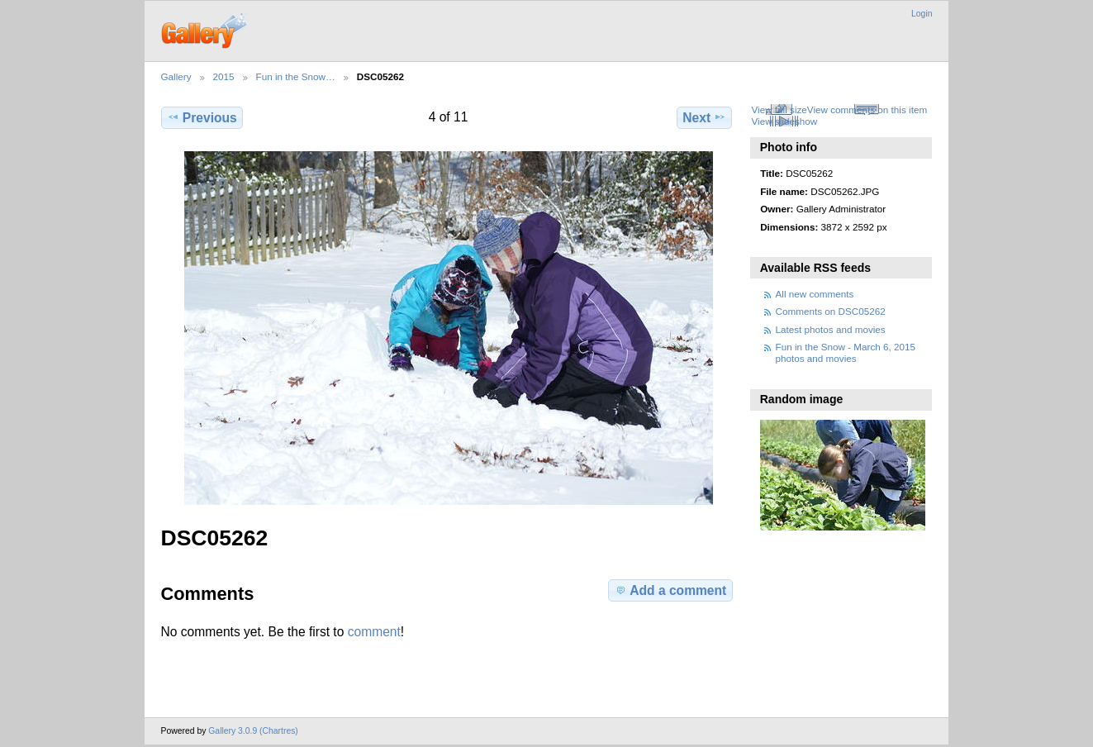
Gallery (176, 76)
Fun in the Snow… (295, 76)
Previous (202, 117)
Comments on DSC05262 (831, 311)
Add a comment (670, 590)
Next (704, 117)
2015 (224, 76)
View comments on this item (867, 109)
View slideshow (784, 121)
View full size (778, 109)
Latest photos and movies (831, 329)
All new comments (815, 293)
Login (921, 13)
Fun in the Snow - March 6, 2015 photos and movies (846, 352)
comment (374, 632)
